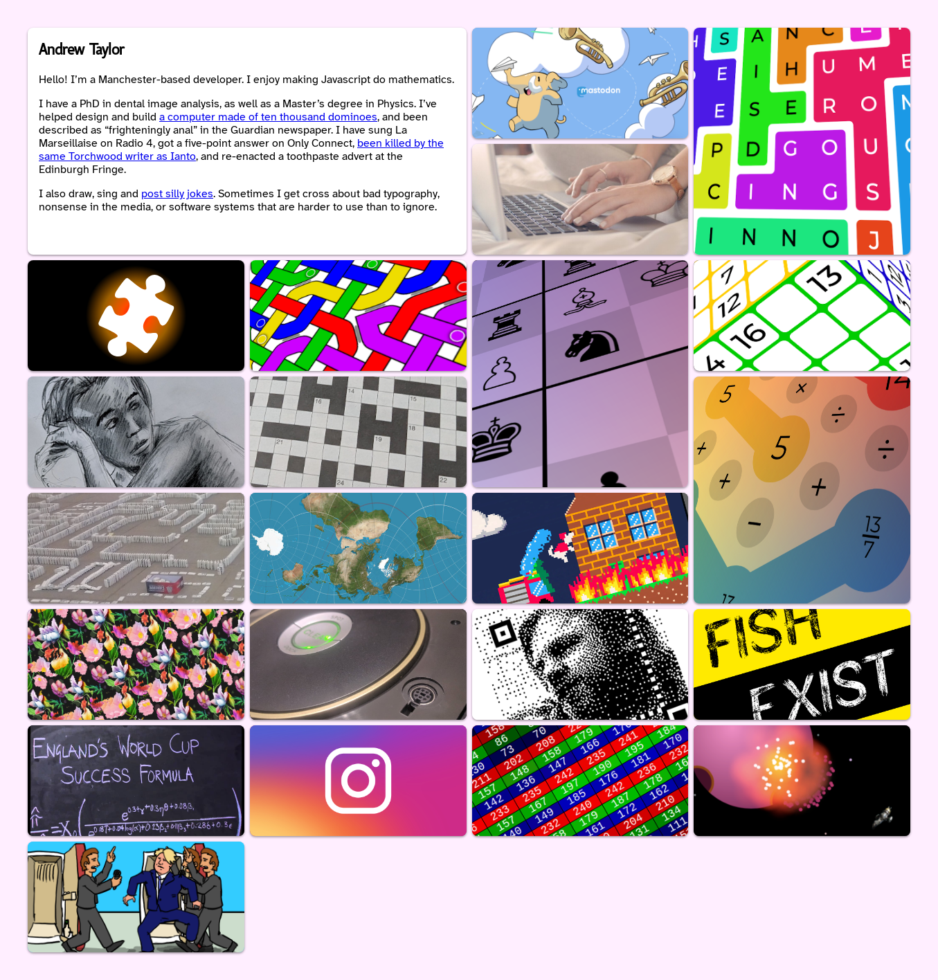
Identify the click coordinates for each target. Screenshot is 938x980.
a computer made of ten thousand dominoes (268, 117)
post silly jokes (177, 194)
